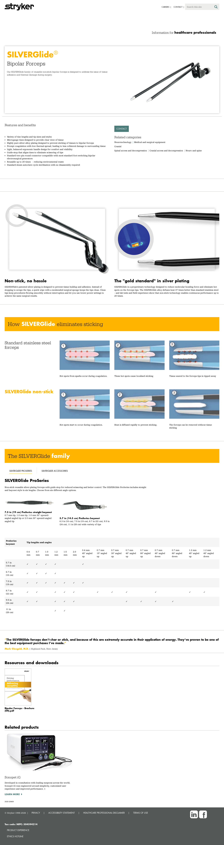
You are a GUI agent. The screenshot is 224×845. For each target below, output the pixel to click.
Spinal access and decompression (130, 150)
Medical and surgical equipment (149, 142)
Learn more (12, 794)
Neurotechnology (122, 142)
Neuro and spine (194, 150)
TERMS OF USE (140, 812)
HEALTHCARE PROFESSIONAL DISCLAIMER (104, 812)
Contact (121, 128)
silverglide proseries (20, 470)
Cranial (117, 146)
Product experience (18, 830)
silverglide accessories (55, 470)
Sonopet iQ (12, 777)
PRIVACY (36, 812)
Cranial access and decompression (166, 150)
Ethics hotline (15, 836)
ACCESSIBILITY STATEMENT (61, 812)
